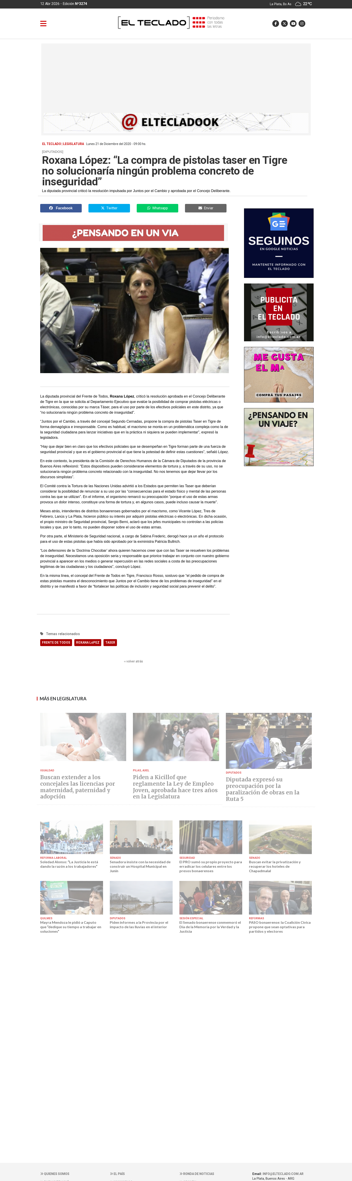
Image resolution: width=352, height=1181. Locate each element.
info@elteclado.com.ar (283, 1174)
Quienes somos (54, 1174)
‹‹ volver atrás (133, 661)
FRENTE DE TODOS (56, 642)
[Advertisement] (176, 79)
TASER (110, 642)
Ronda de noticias (196, 1174)
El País (117, 1174)
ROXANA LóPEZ (87, 642)
